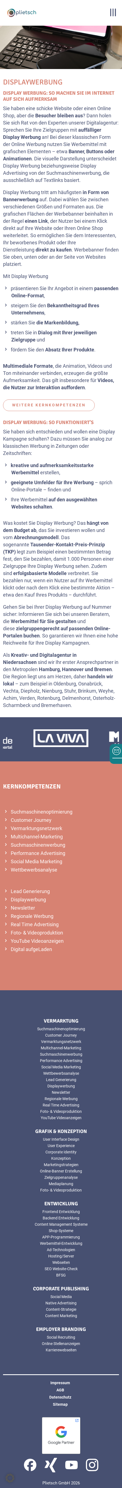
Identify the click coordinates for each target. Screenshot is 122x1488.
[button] (10, 1478)
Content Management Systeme (61, 1224)
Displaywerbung (28, 899)
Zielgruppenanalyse (61, 1177)
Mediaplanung (61, 1184)
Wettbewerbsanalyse (34, 870)
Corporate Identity (61, 1152)
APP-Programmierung (61, 1237)
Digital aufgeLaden (31, 949)
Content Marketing (61, 1316)
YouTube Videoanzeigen (37, 941)
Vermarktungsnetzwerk (36, 828)
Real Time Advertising (35, 924)
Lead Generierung (30, 891)
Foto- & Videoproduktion (37, 933)
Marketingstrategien (61, 1165)
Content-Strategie (61, 1309)
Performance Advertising (38, 853)
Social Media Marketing (36, 861)
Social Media (61, 1296)
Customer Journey (31, 820)
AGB (60, 1390)
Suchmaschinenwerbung (38, 845)
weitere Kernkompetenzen (49, 405)
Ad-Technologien (61, 1250)
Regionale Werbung (32, 916)
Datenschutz (60, 1397)
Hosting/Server (61, 1256)
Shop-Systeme (61, 1230)
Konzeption (61, 1158)
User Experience (61, 1145)
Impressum (60, 1383)
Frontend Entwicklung (61, 1211)
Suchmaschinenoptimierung (41, 812)
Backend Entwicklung (61, 1218)
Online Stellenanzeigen (61, 1343)
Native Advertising (61, 1303)
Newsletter (23, 908)
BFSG (61, 1275)
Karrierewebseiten (61, 1350)
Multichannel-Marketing (37, 837)
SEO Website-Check (61, 1269)
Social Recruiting (61, 1337)
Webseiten (61, 1262)
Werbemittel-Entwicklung (61, 1243)
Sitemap (60, 1404)
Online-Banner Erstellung (61, 1171)
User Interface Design (61, 1139)
